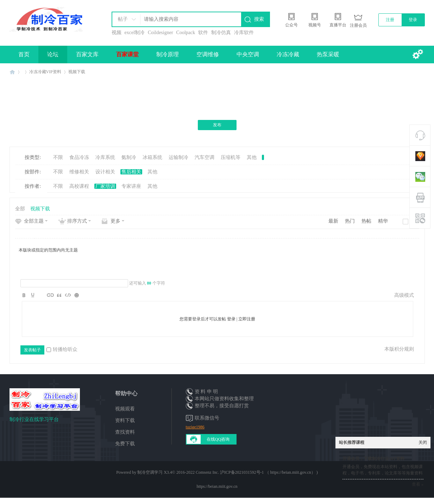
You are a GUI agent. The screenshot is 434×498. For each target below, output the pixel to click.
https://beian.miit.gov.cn (216, 486)
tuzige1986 (195, 426)
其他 (252, 157)
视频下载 (76, 71)
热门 (350, 221)
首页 (24, 54)
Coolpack (185, 32)
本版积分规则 (399, 349)
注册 (390, 19)
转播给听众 (61, 349)
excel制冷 (135, 32)
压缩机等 (230, 157)
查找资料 (125, 432)
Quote (59, 295)
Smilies (76, 295)
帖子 (123, 19)
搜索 (259, 19)
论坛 (52, 54)
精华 (383, 221)
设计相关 (105, 171)
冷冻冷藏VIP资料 (45, 71)
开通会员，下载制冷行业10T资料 (373, 458)
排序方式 (77, 221)
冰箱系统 (152, 157)
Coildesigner (160, 32)
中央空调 (248, 54)
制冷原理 (167, 54)
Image (41, 295)
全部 (20, 208)
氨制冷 (128, 157)
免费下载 (125, 443)
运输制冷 (178, 157)
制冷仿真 (221, 32)
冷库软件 (244, 32)
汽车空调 (204, 157)
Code (67, 295)
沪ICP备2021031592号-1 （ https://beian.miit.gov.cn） (267, 472)
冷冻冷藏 (288, 54)
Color (32, 295)
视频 (116, 32)
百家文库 (87, 54)
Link (50, 295)
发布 (217, 124)
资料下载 (125, 420)
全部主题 (34, 221)
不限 (58, 157)
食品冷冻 (79, 157)
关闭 (423, 442)
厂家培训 (105, 186)
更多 (115, 221)
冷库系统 (105, 157)
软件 (203, 32)
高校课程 (79, 186)
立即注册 (246, 319)
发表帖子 (32, 349)
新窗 (414, 221)
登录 (413, 19)
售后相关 (131, 171)
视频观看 (125, 408)
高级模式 (404, 295)
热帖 (366, 221)
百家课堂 (127, 54)
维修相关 (79, 171)
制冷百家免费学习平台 (12, 72)
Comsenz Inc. (207, 472)
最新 (333, 221)
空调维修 (207, 54)
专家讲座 (131, 186)
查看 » (417, 484)
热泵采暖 (328, 54)
